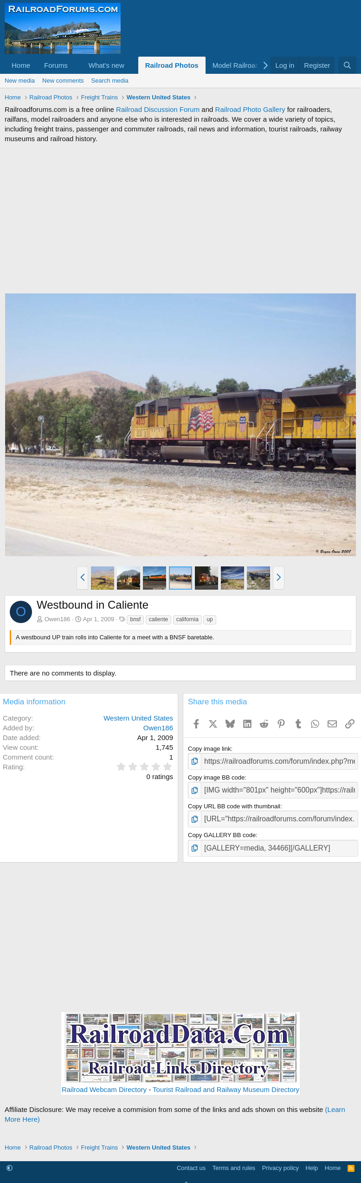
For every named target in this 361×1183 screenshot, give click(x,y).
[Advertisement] (180, 218)
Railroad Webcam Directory (104, 1082)
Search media (110, 80)
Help (312, 1160)
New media (20, 80)
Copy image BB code (216, 775)
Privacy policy (280, 1160)
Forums (56, 65)
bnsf (135, 619)
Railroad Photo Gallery (250, 109)
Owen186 (58, 619)
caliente (158, 619)
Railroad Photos (172, 65)
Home (21, 65)
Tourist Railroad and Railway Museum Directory (226, 1082)
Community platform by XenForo (180, 1178)
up (209, 619)
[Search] (347, 65)
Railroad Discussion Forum (158, 109)
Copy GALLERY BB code (222, 829)
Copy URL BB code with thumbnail (234, 802)
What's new (106, 65)
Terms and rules (234, 1160)
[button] (75, 65)
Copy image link (209, 748)
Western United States (138, 718)
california (187, 619)
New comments (63, 80)
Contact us (191, 1160)
